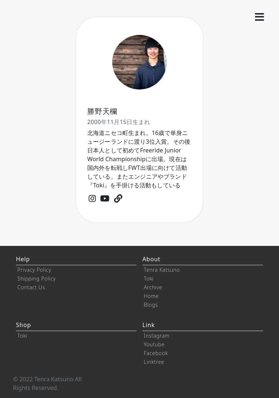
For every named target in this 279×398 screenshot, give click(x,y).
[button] (259, 17)
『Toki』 (98, 185)
